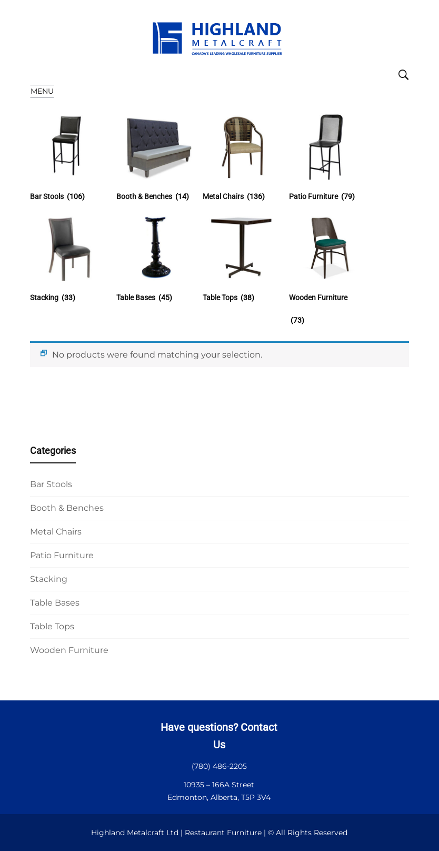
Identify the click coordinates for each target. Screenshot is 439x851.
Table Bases (54, 603)
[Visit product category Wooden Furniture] (327, 287)
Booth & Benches (67, 508)
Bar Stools (51, 484)
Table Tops (52, 626)
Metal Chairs (56, 532)
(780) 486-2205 (219, 766)
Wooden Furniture (69, 650)
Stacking (48, 579)
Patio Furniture (62, 555)
